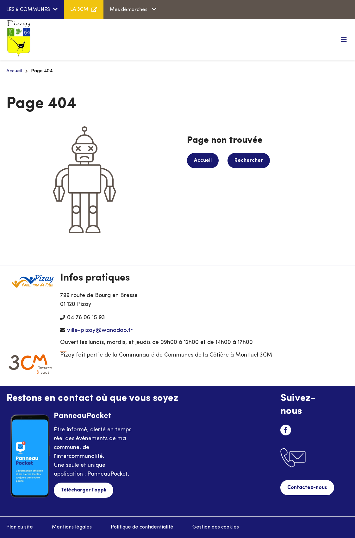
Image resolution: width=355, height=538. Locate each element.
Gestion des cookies (215, 527)
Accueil (14, 71)
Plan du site (19, 527)
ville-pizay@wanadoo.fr (100, 330)
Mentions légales (72, 527)
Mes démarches (129, 9)
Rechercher (248, 160)
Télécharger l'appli (83, 490)
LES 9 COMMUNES (28, 9)
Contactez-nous (307, 487)
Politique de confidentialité (142, 527)
